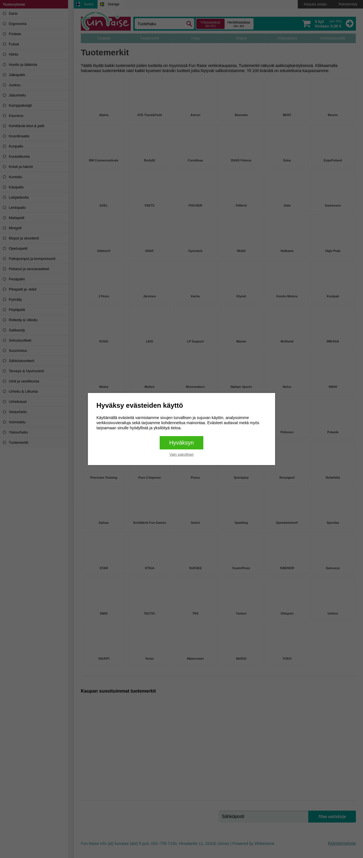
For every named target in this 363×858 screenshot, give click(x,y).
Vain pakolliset (182, 454)
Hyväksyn (181, 442)
